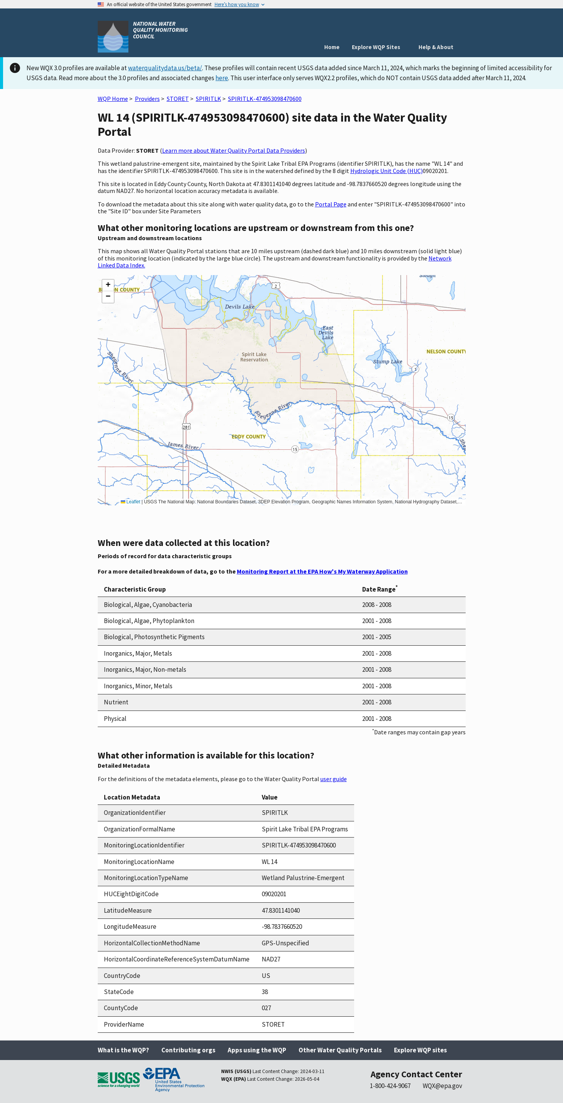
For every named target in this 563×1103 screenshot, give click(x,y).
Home (332, 47)
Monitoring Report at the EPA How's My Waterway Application (322, 571)
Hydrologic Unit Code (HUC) (386, 171)
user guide (333, 779)
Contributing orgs (188, 1050)
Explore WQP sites (420, 1050)
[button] (108, 285)
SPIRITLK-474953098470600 (265, 98)
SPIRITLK (208, 98)
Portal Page (330, 204)
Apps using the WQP (257, 1050)
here (221, 78)
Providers (147, 98)
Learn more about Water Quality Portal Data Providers (233, 150)
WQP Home (113, 98)
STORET (178, 98)
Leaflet (130, 502)
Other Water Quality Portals (340, 1050)
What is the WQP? (123, 1050)
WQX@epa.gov (442, 1086)
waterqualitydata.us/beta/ (165, 68)
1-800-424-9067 (390, 1086)
